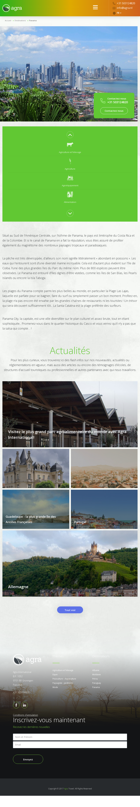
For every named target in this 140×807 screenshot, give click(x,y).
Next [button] (70, 213)
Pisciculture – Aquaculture (64, 690)
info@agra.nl (122, 8)
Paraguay (96, 694)
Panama (96, 698)
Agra (66, 800)
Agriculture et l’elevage (63, 681)
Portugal (80, 528)
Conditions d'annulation (25, 726)
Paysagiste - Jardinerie (63, 694)
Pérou (95, 690)
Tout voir (70, 621)
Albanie (95, 681)
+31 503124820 (124, 3)
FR (117, 13)
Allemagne (18, 598)
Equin (55, 685)
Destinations (20, 20)
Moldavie (96, 685)
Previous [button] (70, 134)
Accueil (8, 20)
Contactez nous (114, 110)
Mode (55, 698)
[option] (70, 147)
